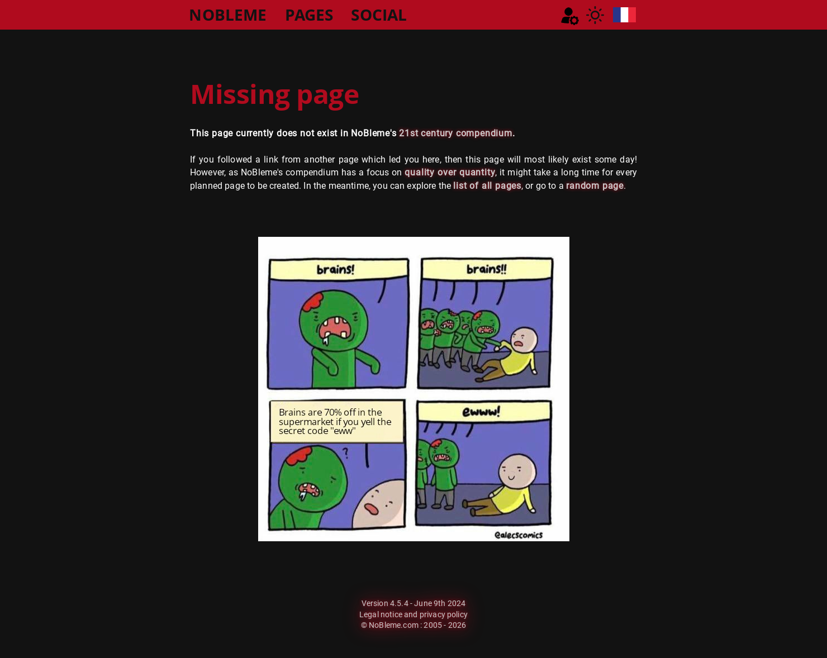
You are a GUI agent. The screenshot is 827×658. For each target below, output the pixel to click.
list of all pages (487, 185)
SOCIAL (379, 14)
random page (595, 185)
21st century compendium (455, 133)
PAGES (309, 14)
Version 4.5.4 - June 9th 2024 (414, 603)
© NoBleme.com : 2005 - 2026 (413, 625)
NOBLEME (228, 14)
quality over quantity (450, 172)
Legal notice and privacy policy (413, 614)
